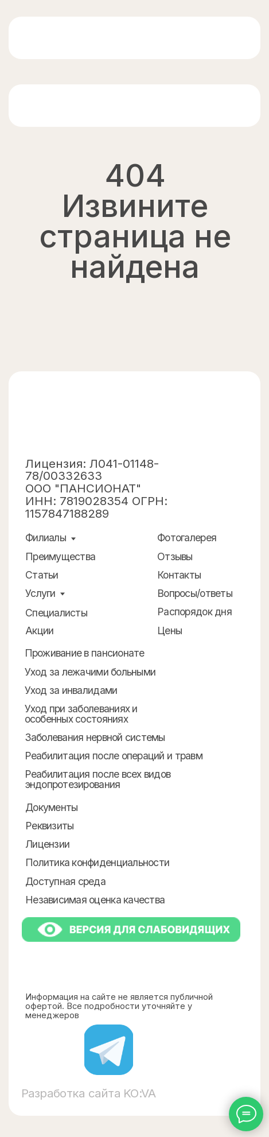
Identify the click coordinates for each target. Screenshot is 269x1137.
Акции (39, 630)
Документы (51, 807)
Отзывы (175, 556)
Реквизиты (49, 826)
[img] (72, 38)
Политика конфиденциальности (97, 862)
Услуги (40, 593)
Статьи (42, 575)
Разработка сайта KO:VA (88, 1093)
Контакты (179, 575)
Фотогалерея (186, 537)
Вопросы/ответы (194, 593)
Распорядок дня (194, 612)
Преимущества (60, 556)
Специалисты (56, 613)
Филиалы (45, 537)
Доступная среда (65, 881)
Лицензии (47, 844)
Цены (169, 630)
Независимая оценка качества (95, 900)
